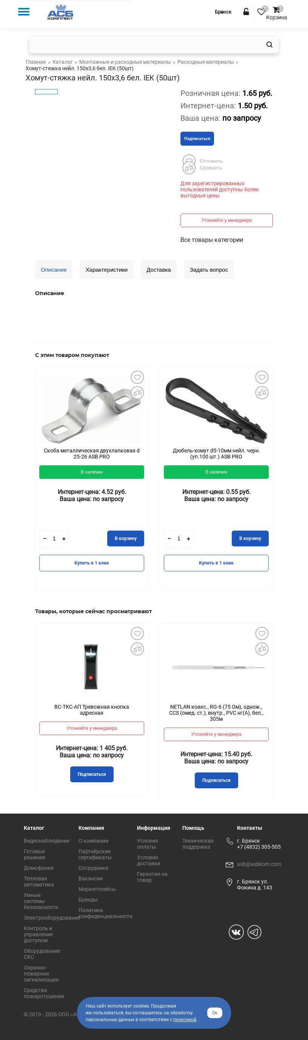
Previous (24, 483)
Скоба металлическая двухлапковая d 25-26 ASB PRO (92, 454)
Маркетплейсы (97, 889)
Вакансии (91, 878)
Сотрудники (93, 868)
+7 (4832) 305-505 (259, 847)
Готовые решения (34, 854)
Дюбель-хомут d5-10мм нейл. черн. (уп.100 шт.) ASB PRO (216, 454)
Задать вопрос (209, 269)
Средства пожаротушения (44, 993)
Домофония (39, 868)
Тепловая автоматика (39, 881)
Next (284, 483)
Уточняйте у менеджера (227, 220)
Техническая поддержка (198, 844)
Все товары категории (211, 239)
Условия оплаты (147, 844)
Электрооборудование (52, 918)
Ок (214, 1012)
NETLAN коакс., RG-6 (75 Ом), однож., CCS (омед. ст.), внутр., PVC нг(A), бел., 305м (216, 713)
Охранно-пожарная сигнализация (41, 974)
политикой (184, 1019)
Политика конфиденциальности (105, 913)
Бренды (88, 900)
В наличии (92, 472)
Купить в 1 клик (91, 563)
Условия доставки (148, 860)
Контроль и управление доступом (38, 934)
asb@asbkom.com (259, 864)
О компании (93, 841)
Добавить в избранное (137, 377)
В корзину (126, 538)
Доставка (158, 269)
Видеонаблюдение (46, 841)
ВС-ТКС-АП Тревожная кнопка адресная (91, 710)
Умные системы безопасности (41, 901)
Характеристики (107, 269)
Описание (54, 269)
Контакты (249, 828)
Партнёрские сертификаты (95, 854)
